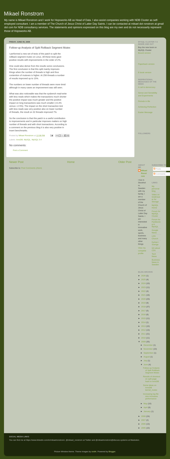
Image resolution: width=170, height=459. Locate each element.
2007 (143, 420)
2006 (143, 424)
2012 (143, 330)
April (146, 407)
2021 (143, 295)
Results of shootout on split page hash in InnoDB (151, 378)
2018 (143, 307)
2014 (143, 322)
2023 (143, 287)
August (147, 357)
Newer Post (16, 161)
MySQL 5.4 (37, 140)
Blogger (112, 451)
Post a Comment (20, 150)
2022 (143, 291)
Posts (157, 169)
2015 (143, 318)
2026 (143, 276)
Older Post (124, 161)
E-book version (144, 72)
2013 (143, 326)
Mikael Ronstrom (24, 14)
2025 (143, 279)
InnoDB (19, 140)
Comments (159, 174)
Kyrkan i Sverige (155, 243)
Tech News (154, 255)
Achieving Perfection (147, 107)
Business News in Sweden (156, 262)
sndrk (94, 451)
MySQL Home (155, 206)
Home (71, 161)
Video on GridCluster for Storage (156, 198)
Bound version (144, 53)
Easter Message (145, 112)
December (148, 345)
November (148, 349)
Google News (155, 231)
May (146, 403)
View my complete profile (142, 251)
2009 (143, 342)
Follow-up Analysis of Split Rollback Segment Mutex (151, 370)
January (147, 411)
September (149, 353)
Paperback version (146, 64)
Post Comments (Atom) (31, 168)
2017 (143, 311)
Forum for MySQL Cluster (156, 213)
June (146, 364)
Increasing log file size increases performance (150, 396)
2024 (143, 283)
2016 (143, 314)
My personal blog (155, 188)
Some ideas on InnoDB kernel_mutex (150, 387)
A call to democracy (146, 87)
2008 (143, 416)
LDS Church (155, 237)
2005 (143, 428)
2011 (143, 334)
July (146, 360)
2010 (143, 338)
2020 (143, 299)
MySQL (27, 140)
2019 (143, 303)
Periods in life (144, 101)
